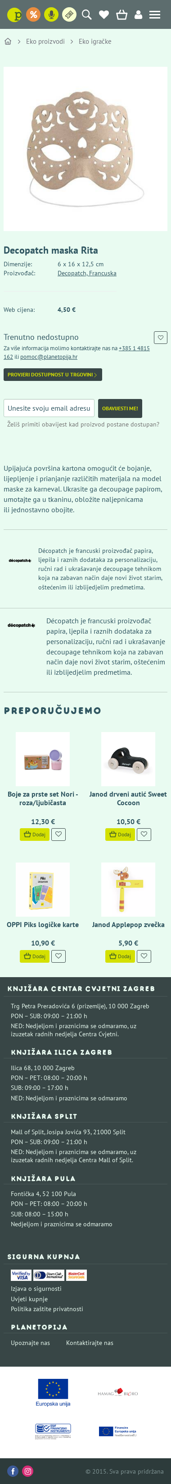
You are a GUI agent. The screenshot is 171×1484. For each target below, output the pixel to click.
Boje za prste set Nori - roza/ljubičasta (43, 798)
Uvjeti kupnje (29, 1299)
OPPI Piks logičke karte (43, 924)
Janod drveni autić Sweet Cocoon (128, 798)
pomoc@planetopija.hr (48, 357)
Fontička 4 (25, 1194)
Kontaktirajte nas (89, 1343)
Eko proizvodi (45, 41)
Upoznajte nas (30, 1343)
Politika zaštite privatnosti (47, 1309)
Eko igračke (95, 41)
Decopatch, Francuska (87, 273)
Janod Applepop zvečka (128, 924)
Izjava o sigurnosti (36, 1289)
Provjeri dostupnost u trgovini (53, 374)
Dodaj (34, 834)
